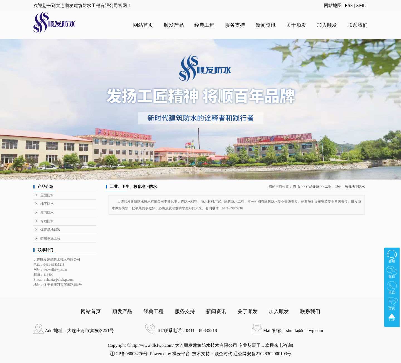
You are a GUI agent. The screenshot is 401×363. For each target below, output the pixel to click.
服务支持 (235, 25)
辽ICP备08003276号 (129, 353)
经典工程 (204, 25)
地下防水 (47, 204)
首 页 (296, 186)
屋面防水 (47, 195)
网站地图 (333, 5)
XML (361, 5)
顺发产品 (174, 25)
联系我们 (358, 25)
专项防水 (47, 221)
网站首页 (143, 25)
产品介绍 (312, 186)
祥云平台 (181, 353)
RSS (349, 5)
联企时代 (223, 353)
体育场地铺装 (50, 230)
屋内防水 (47, 212)
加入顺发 (327, 25)
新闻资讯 (266, 25)
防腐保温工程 (50, 238)
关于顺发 (296, 25)
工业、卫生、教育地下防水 (345, 186)
